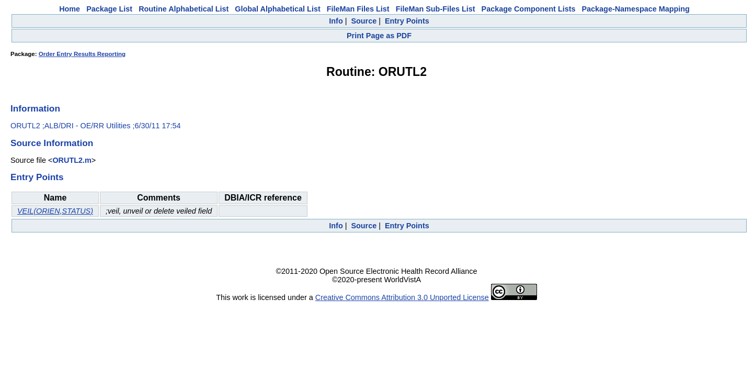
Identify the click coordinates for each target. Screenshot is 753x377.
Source (363, 21)
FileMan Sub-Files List (435, 9)
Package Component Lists (529, 9)
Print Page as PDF (379, 35)
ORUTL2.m (71, 160)
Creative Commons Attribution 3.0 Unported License (402, 297)
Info (336, 21)
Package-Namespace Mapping (636, 9)
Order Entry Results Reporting (82, 54)
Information (35, 108)
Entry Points (407, 21)
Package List (109, 9)
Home (69, 9)
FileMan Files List (358, 9)
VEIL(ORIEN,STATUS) (55, 211)
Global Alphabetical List (277, 9)
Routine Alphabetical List (184, 9)
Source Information (51, 143)
